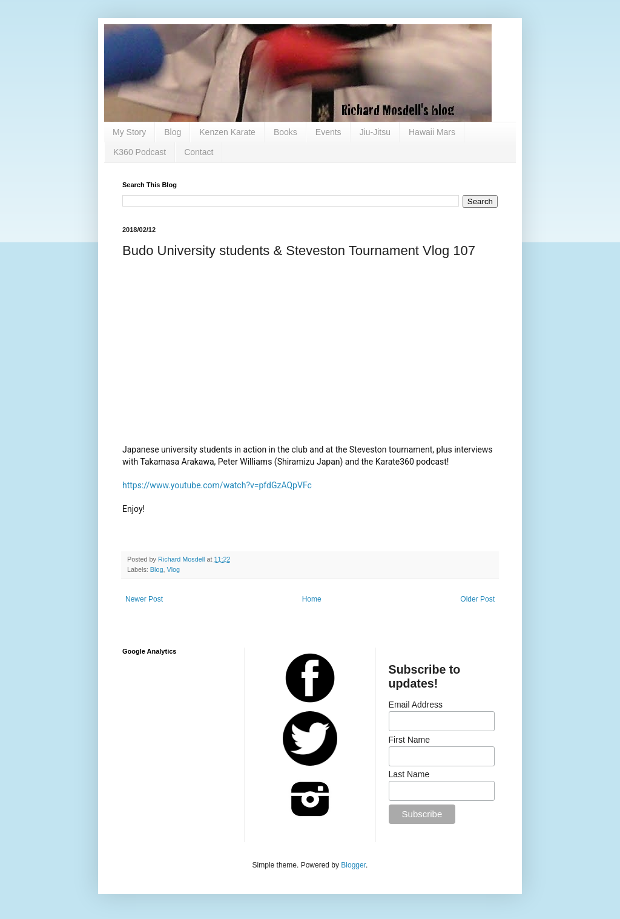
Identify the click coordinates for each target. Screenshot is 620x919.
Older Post (477, 599)
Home (312, 599)
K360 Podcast (139, 152)
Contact (198, 152)
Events (328, 132)
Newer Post (144, 599)
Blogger (353, 865)
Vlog (173, 569)
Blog (172, 132)
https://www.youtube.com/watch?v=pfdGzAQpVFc (217, 485)
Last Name (409, 774)
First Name (409, 740)
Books (285, 132)
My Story (129, 132)
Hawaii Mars (432, 132)
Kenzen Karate (227, 132)
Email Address (416, 704)
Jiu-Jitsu (375, 132)
